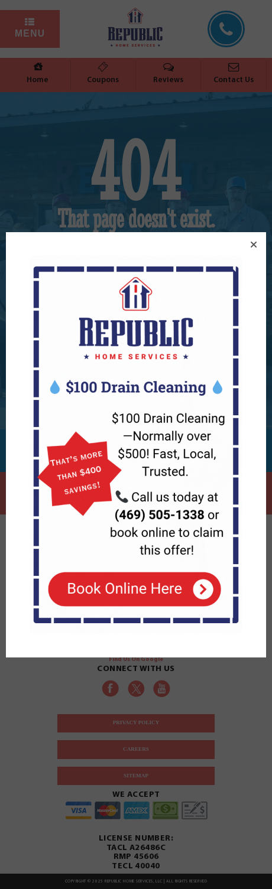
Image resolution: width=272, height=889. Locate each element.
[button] (253, 244)
